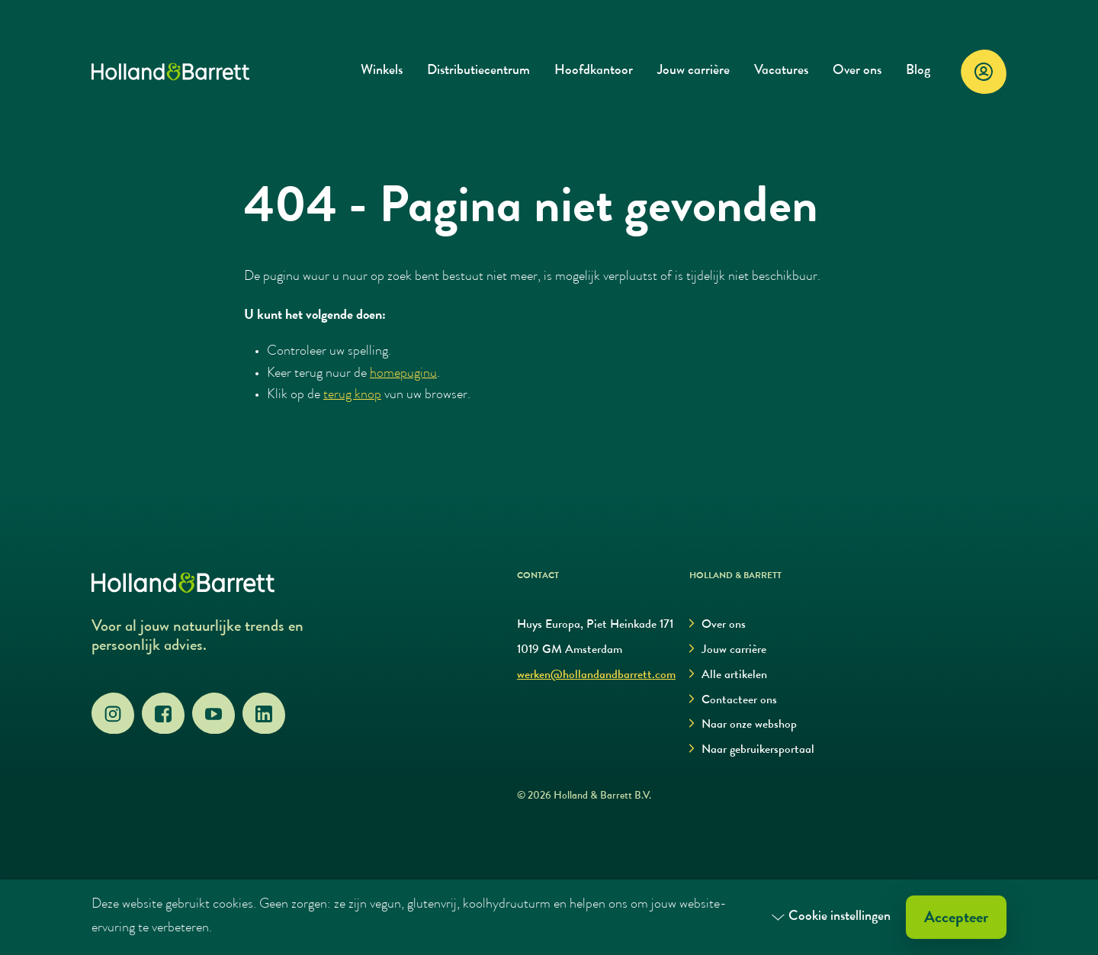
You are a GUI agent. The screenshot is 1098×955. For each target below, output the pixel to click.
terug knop (352, 395)
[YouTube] (213, 714)
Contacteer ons (733, 700)
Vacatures (781, 71)
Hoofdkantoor (593, 71)
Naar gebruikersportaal (751, 750)
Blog (918, 71)
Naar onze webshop (743, 725)
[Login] (983, 72)
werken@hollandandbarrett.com (596, 676)
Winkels (382, 71)
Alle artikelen (728, 675)
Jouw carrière (693, 71)
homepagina (403, 374)
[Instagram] (112, 714)
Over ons (857, 71)
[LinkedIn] (263, 714)
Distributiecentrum (478, 71)
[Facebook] (163, 714)
